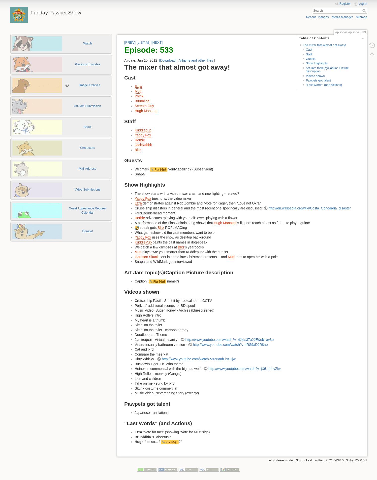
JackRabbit (143, 145)
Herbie (140, 140)
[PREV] (130, 42)
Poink (139, 96)
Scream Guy (144, 106)
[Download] (168, 60)
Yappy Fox (143, 135)
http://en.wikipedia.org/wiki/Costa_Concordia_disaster (309, 208)
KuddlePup (143, 242)
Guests (310, 59)
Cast (309, 49)
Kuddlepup (143, 130)
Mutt (138, 91)
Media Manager (342, 17)
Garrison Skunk (146, 257)
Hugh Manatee (146, 111)
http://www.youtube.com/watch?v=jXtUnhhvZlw (244, 369)
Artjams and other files (196, 60)
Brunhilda (142, 101)
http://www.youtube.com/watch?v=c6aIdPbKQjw (199, 359)
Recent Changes (317, 17)
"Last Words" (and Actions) (324, 85)
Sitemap (361, 17)
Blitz (138, 150)
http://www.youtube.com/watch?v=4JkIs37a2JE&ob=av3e (230, 340)
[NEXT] (156, 42)
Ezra (138, 86)
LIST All (144, 42)
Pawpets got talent (318, 80)
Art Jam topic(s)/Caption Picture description (327, 69)
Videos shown (315, 76)
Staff (309, 54)
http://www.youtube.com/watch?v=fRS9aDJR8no (230, 345)
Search (364, 10)
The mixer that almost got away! (324, 45)
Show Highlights (317, 63)
